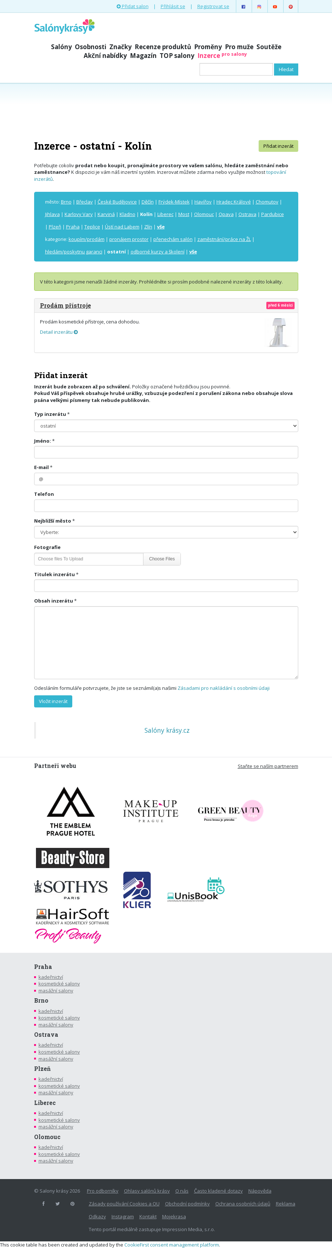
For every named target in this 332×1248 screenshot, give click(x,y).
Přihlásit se (173, 6)
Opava (226, 214)
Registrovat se (213, 6)
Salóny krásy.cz (167, 730)
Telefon (44, 494)
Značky (120, 47)
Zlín (148, 226)
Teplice (92, 226)
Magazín (143, 55)
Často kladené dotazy (218, 1190)
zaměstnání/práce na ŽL (224, 239)
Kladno (127, 214)
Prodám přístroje (65, 305)
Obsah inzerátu (53, 600)
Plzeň (55, 226)
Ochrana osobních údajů (242, 1203)
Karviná (106, 214)
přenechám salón (173, 239)
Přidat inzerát (278, 146)
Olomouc (204, 214)
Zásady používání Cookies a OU (124, 1203)
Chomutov (267, 201)
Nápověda (259, 1190)
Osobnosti (90, 47)
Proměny (208, 47)
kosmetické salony (59, 983)
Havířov (203, 201)
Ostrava (247, 214)
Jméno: (42, 441)
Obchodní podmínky (187, 1203)
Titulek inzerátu (54, 574)
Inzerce (222, 55)
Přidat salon (133, 6)
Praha (73, 226)
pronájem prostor (129, 239)
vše (161, 226)
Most (183, 214)
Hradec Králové (233, 201)
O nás (182, 1190)
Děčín (148, 201)
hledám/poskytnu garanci (73, 251)
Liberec (165, 214)
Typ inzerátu (50, 414)
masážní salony (56, 990)
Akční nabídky (105, 55)
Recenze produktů (163, 47)
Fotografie (47, 547)
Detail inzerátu (59, 332)
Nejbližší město (52, 520)
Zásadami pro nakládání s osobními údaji (224, 688)
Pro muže (239, 47)
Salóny (61, 47)
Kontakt (148, 1216)
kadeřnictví (51, 977)
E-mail (41, 467)
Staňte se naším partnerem (268, 766)
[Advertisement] (166, 110)
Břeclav (84, 201)
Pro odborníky (102, 1190)
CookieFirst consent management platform (171, 1244)
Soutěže (268, 47)
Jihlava (52, 214)
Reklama (285, 1203)
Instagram (123, 1216)
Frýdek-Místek (174, 201)
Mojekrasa (174, 1216)
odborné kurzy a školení (158, 251)
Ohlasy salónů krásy (147, 1190)
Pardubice (272, 214)
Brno (66, 201)
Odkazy (97, 1216)
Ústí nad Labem (122, 226)
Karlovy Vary (79, 214)
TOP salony (177, 55)
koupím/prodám (87, 239)
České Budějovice (117, 201)
